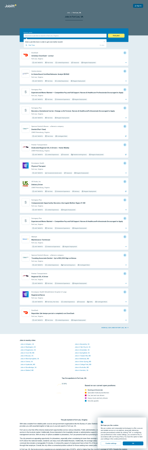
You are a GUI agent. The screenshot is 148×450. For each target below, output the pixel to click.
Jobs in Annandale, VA (82, 350)
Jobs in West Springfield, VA (29, 358)
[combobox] (65, 36)
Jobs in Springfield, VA (82, 353)
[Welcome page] (10, 5)
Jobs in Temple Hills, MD (83, 356)
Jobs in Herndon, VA (81, 370)
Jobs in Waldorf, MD (27, 370)
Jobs (68, 12)
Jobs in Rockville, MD (82, 367)
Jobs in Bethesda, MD (82, 358)
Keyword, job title (28, 32)
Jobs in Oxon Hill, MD (27, 353)
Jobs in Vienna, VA (26, 361)
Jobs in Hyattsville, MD (27, 364)
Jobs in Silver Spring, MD (83, 361)
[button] (116, 36)
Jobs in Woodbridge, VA (28, 367)
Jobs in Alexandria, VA (82, 344)
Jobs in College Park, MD (83, 364)
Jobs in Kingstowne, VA (28, 350)
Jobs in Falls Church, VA (82, 347)
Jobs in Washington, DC (28, 347)
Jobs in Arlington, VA (27, 344)
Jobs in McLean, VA (26, 356)
